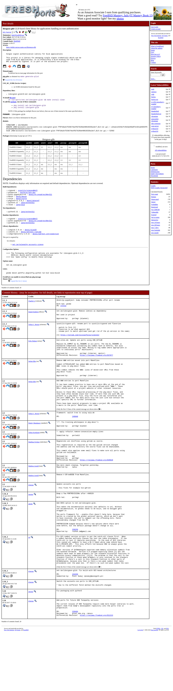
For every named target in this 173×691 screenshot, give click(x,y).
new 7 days (155, 228)
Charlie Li (31, 313)
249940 (75, 449)
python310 (154, 129)
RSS (167, 686)
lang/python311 (28, 210)
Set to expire (155, 217)
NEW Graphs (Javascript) (159, 188)
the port (12, 101)
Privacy (153, 58)
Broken (153, 197)
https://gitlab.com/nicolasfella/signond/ (79, 353)
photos (120, 18)
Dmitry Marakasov (34, 455)
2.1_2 (4, 32)
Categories (154, 170)
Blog (152, 60)
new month (155, 233)
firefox (153, 97)
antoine (30, 533)
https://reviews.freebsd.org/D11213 (96, 673)
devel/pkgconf (33, 208)
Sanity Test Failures (157, 174)
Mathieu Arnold (33, 504)
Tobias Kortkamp (34, 465)
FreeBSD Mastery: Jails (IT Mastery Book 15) (128, 15)
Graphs (153, 186)
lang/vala (20, 212)
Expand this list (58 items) (13, 82)
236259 (75, 575)
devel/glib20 (30, 239)
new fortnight (155, 230)
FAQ (152, 52)
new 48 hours (155, 225)
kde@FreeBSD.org (18, 35)
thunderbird (155, 111)
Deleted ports (155, 172)
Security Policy (156, 56)
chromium (154, 116)
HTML (158, 686)
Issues (153, 50)
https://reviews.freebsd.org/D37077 (96, 377)
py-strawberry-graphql (156, 108)
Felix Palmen (32, 360)
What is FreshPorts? (157, 46)
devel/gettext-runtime (31, 241)
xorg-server (155, 126)
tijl (29, 583)
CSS (162, 686)
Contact (153, 62)
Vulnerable (154, 212)
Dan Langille (154, 688)
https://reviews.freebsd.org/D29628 (96, 498)
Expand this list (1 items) (18, 293)
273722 (63, 319)
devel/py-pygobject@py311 (40, 201)
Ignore (153, 202)
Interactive (154, 220)
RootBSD (160, 37)
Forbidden (154, 204)
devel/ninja (21, 206)
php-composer (156, 123)
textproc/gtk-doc (27, 199)
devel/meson (21, 203)
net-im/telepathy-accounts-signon (27, 254)
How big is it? (155, 54)
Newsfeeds (154, 176)
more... (153, 79)
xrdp (152, 94)
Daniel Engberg (33, 326)
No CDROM (155, 210)
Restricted (154, 207)
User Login (154, 27)
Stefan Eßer (32, 384)
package (13, 105)
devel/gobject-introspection (46, 243)
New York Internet (156, 35)
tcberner (31, 523)
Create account (156, 29)
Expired (153, 215)
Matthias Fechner (34, 476)
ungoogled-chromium (155, 120)
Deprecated (155, 199)
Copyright (140, 688)
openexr (154, 92)
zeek (152, 89)
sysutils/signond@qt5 (27, 196)
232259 (75, 627)
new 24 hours (155, 222)
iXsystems (165, 35)
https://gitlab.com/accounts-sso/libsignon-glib (21, 48)
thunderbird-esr (156, 114)
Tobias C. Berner (33, 340)
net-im (9, 32)
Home (153, 168)
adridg (30, 543)
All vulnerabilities (161, 150)
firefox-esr (154, 99)
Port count (154, 194)
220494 (75, 668)
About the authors (156, 48)
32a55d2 (17, 41)
